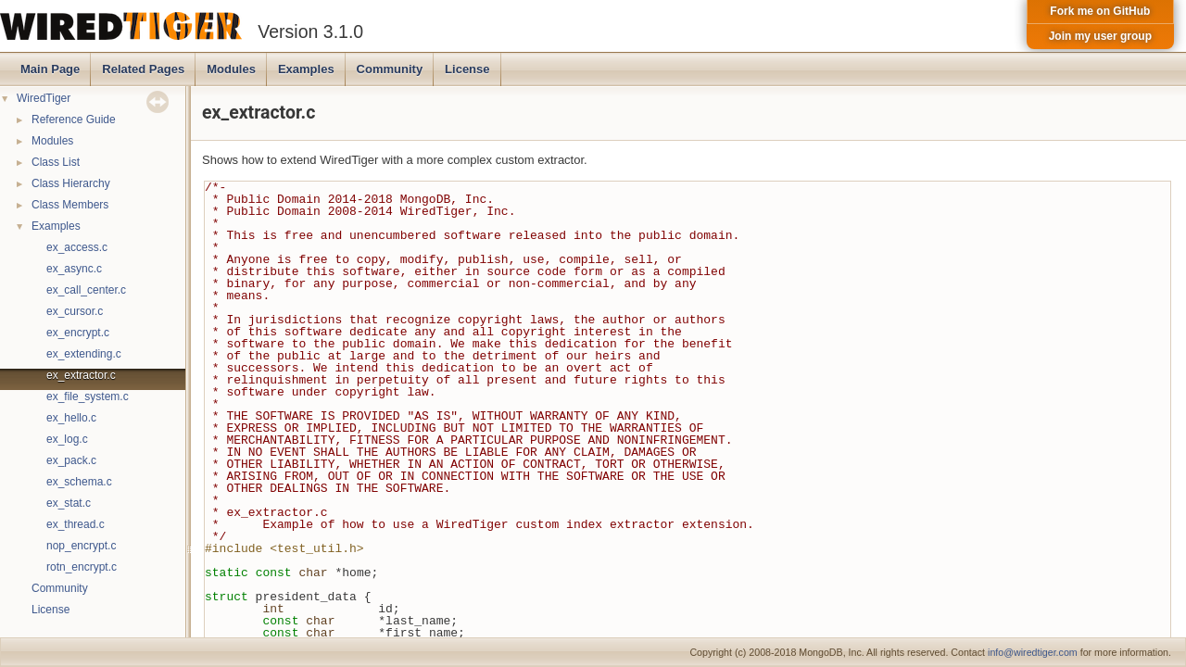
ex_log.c (67, 439)
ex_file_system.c (87, 396)
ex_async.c (74, 268)
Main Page (50, 69)
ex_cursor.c (74, 311)
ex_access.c (76, 247)
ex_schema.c (79, 481)
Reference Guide (74, 119)
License (467, 69)
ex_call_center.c (86, 289)
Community (390, 69)
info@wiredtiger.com (1033, 652)
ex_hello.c (71, 417)
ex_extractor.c (81, 375)
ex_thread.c (75, 524)
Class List (56, 162)
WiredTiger (43, 98)
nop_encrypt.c (81, 545)
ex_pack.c (71, 460)
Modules (231, 69)
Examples (306, 69)
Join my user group (1100, 36)
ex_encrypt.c (77, 332)
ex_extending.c (83, 353)
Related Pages (143, 69)
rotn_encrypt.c (81, 566)
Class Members (70, 204)
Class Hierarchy (71, 183)
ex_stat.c (68, 503)
